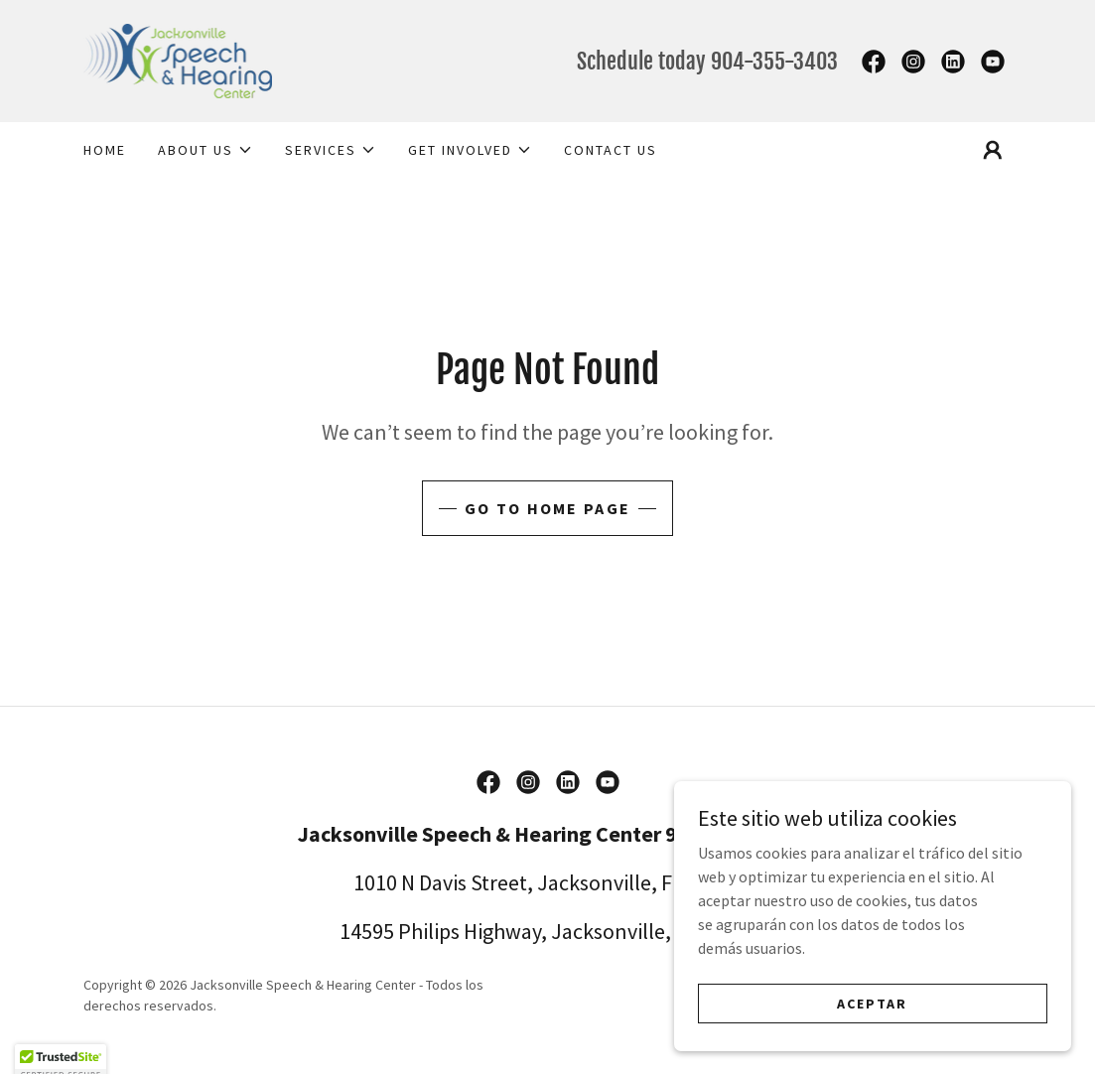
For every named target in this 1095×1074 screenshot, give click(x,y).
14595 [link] (367, 931)
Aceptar (872, 1016)
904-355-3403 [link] (774, 61)
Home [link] (104, 150)
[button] (205, 150)
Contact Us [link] (610, 150)
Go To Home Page (547, 508)
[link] (178, 58)
